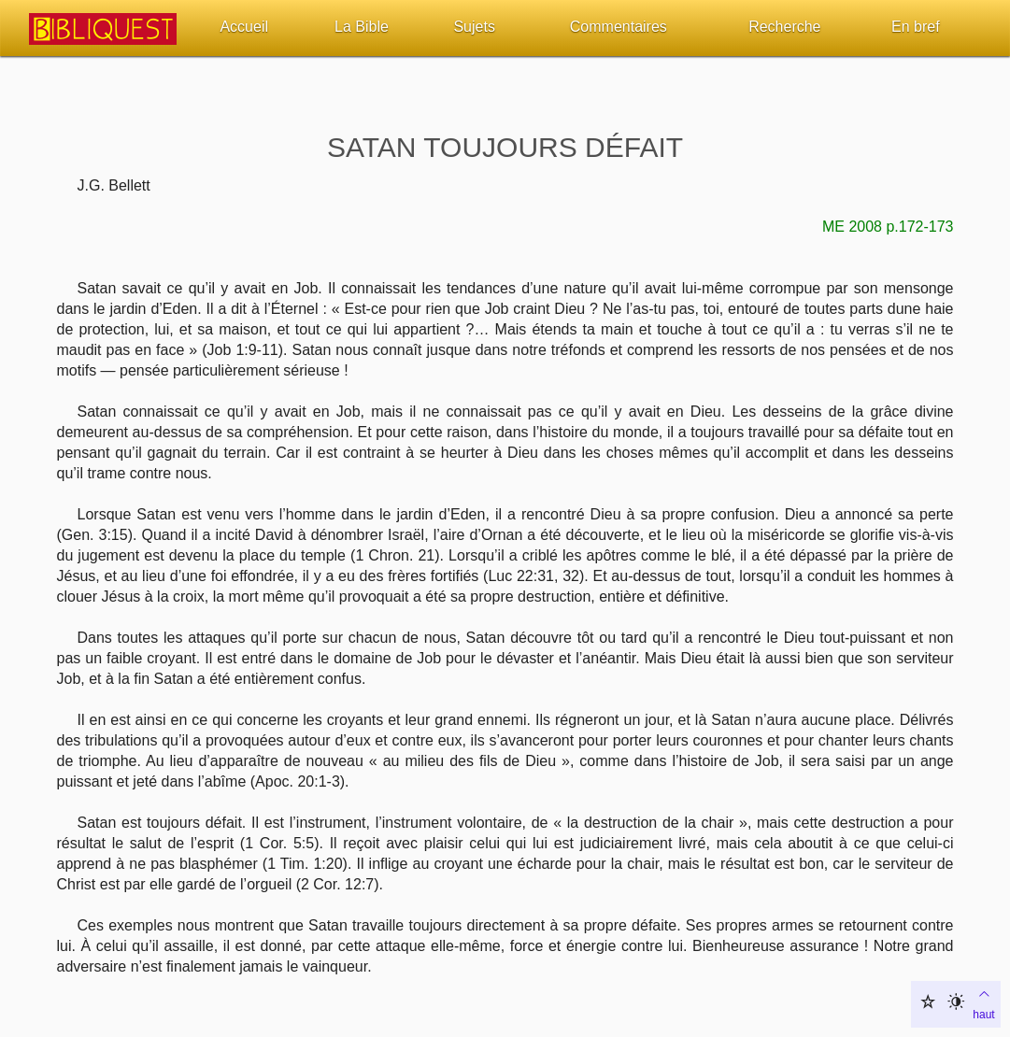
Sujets (473, 27)
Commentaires (618, 27)
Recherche (784, 27)
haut (983, 1002)
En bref (915, 27)
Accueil (244, 27)
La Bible (361, 27)
